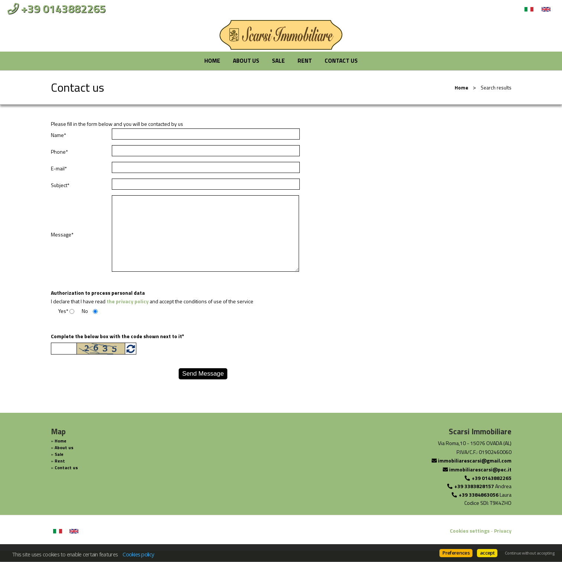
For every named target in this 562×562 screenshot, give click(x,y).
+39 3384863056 (478, 495)
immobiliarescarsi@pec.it (480, 469)
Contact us (341, 60)
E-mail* (59, 168)
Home (212, 60)
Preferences (456, 552)
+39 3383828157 (474, 486)
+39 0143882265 (491, 478)
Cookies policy (138, 554)
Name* (58, 135)
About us (246, 60)
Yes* (63, 311)
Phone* (59, 152)
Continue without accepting (530, 553)
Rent (305, 60)
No (85, 311)
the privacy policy (128, 301)
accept (487, 552)
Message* (62, 234)
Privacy (502, 531)
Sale (278, 60)
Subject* (60, 185)
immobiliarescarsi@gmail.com (474, 460)
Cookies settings (470, 531)
